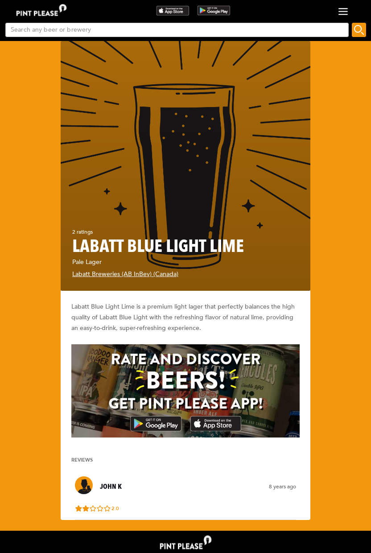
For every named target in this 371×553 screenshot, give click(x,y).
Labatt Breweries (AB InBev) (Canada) (125, 274)
